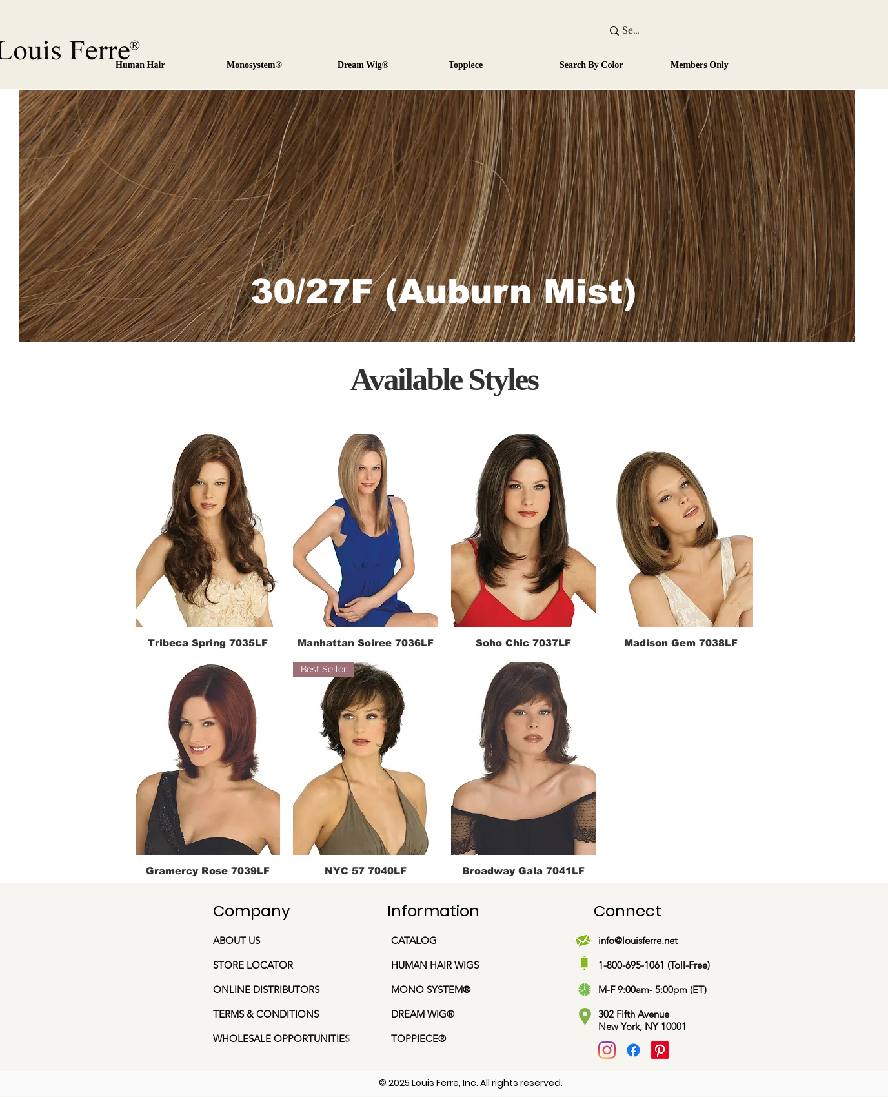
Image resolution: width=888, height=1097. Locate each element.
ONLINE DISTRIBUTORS (266, 989)
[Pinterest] (660, 1050)
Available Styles (444, 379)
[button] (271, 59)
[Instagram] (607, 1050)
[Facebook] (633, 1050)
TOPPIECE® (418, 1038)
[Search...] (631, 31)
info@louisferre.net (638, 940)
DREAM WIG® (422, 1014)
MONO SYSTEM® (432, 989)
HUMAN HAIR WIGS (435, 965)
